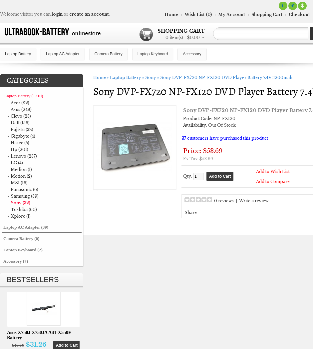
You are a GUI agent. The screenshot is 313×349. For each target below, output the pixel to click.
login (57, 14)
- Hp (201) (18, 149)
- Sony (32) (19, 202)
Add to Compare (273, 181)
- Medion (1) (20, 169)
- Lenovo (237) (22, 156)
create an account (89, 14)
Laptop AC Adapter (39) (25, 227)
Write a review (253, 200)
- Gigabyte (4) (21, 136)
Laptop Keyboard (153, 54)
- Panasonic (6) (23, 189)
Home (171, 14)
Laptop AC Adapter (63, 54)
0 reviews (224, 200)
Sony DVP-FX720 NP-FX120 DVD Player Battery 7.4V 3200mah (226, 77)
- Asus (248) (20, 109)
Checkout (299, 14)
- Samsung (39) (23, 196)
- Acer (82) (18, 102)
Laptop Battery (18, 54)
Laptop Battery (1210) (23, 95)
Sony (150, 77)
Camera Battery (109, 54)
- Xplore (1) (19, 216)
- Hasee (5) (18, 142)
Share (190, 212)
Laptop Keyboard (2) (23, 249)
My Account (231, 14)
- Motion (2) (20, 176)
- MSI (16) (18, 182)
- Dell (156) (19, 122)
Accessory (192, 54)
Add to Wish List (273, 171)
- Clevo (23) (19, 116)
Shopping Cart (266, 14)
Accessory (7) (15, 261)
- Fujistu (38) (20, 129)
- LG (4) (15, 162)
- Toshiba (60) (22, 209)
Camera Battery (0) (21, 238)
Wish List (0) (198, 14)
